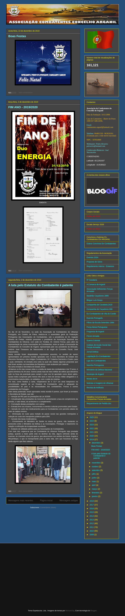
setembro (96, 470)
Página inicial (46, 500)
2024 (92, 421)
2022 (92, 428)
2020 (92, 436)
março (95, 489)
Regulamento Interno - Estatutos (100, 266)
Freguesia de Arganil (95, 331)
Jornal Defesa (92, 352)
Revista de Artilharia (95, 387)
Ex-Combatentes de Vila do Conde (101, 314)
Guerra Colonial (93, 340)
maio (94, 481)
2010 (92, 531)
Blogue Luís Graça (94, 300)
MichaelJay (70, 611)
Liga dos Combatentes (96, 361)
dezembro (96, 443)
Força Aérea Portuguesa (97, 327)
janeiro (95, 496)
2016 (92, 508)
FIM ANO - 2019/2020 (23, 107)
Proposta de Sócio (94, 262)
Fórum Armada (93, 336)
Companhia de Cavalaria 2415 (99, 305)
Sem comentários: (26, 93)
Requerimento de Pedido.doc (99, 403)
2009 (92, 534)
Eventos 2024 (92, 257)
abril (94, 485)
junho (94, 478)
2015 (92, 512)
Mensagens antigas (69, 500)
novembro (96, 463)
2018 (92, 501)
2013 (92, 520)
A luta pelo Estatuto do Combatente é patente (40, 285)
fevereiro (96, 493)
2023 (92, 425)
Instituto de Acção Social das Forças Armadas (99, 346)
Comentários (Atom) (48, 507)
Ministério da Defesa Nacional (99, 370)
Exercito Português (95, 318)
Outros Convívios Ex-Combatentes (101, 243)
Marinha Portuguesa (95, 365)
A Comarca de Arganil (96, 284)
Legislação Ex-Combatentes (98, 356)
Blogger (94, 611)
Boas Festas (17, 36)
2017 (92, 505)
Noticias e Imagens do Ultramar (100, 383)
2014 (92, 516)
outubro (95, 466)
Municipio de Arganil (95, 374)
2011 (92, 527)
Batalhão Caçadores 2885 (98, 296)
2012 (92, 523)
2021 (92, 432)
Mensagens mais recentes (20, 500)
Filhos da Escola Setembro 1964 (100, 322)
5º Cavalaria (92, 280)
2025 (92, 417)
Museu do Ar (92, 379)
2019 (92, 439)
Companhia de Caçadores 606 (99, 309)
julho (94, 474)
